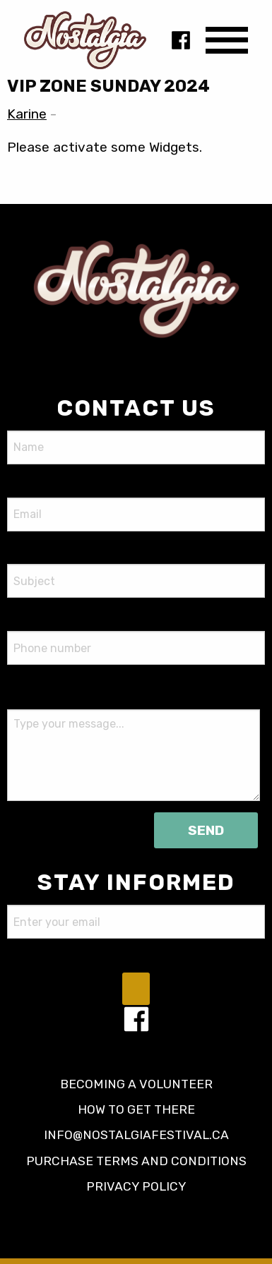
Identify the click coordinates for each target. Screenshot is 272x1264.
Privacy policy (136, 1186)
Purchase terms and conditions (136, 1161)
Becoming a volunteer (136, 1084)
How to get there (136, 1109)
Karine (27, 114)
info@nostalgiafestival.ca (136, 1135)
